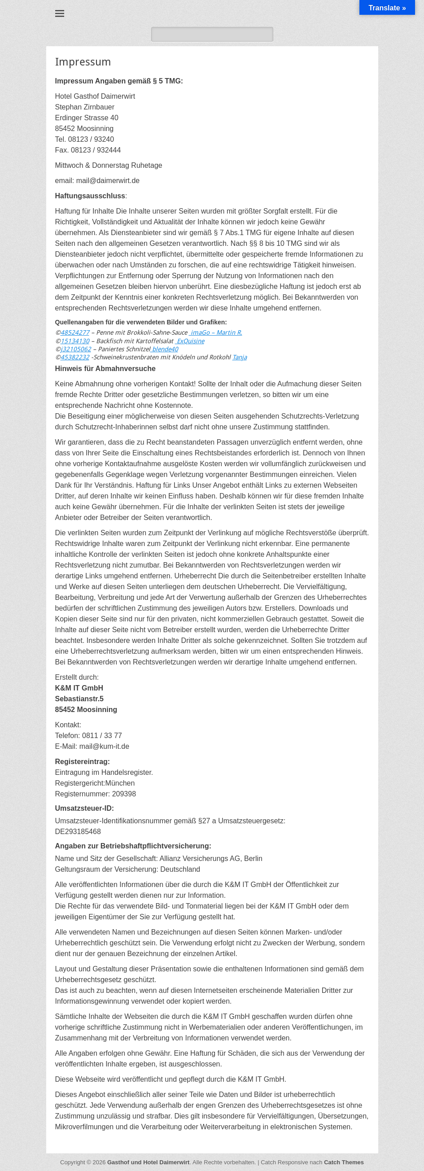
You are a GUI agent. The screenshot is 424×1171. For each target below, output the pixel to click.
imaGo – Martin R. (215, 332)
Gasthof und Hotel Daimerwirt (148, 1162)
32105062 (76, 349)
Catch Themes (344, 1162)
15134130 (75, 341)
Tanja (239, 357)
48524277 (75, 332)
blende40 (164, 349)
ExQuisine (189, 341)
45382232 (75, 357)
